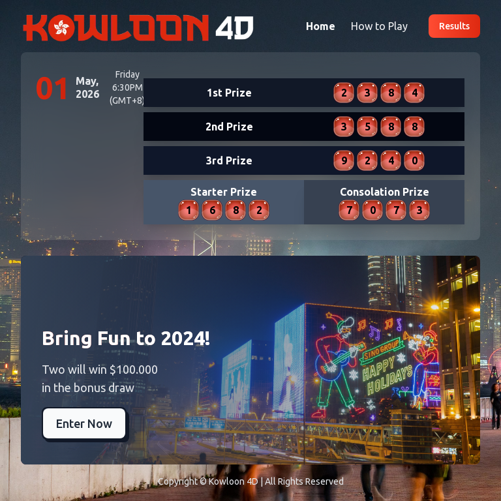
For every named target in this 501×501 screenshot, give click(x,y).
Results (454, 26)
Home (320, 26)
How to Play (379, 26)
